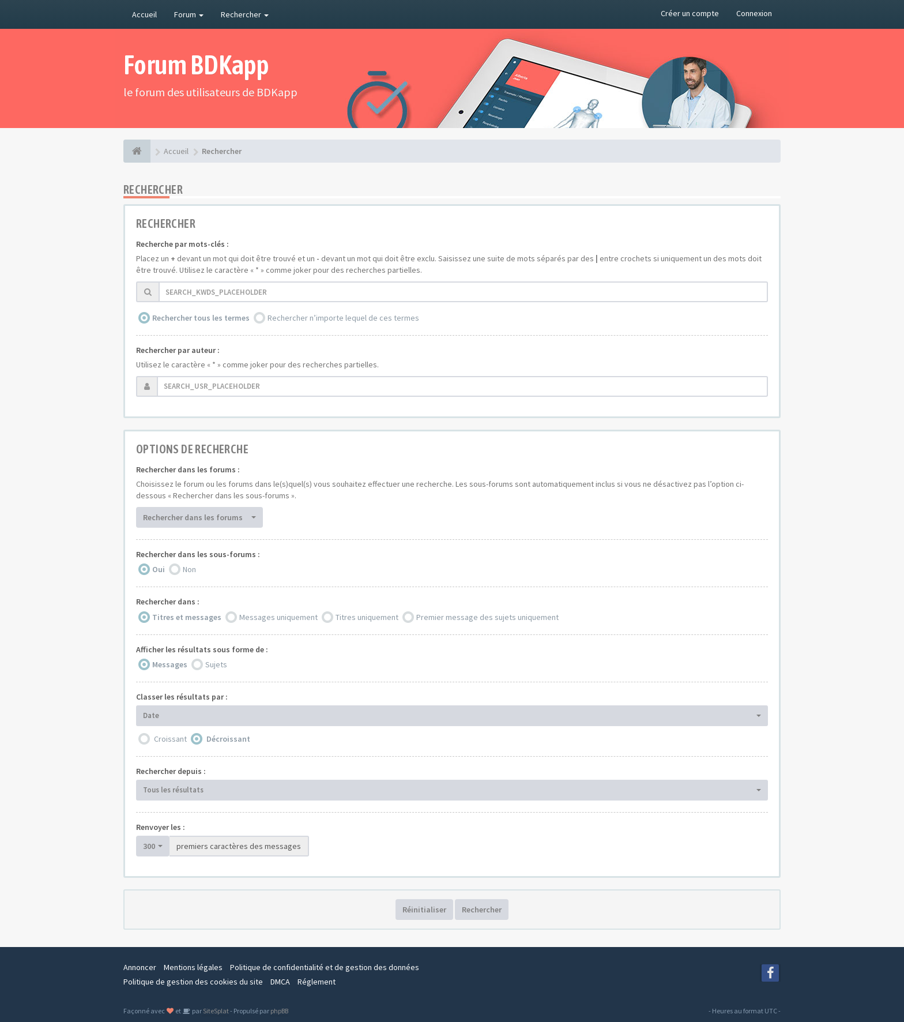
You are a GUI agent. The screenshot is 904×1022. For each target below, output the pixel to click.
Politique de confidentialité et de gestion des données (324, 967)
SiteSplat (215, 1010)
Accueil (144, 14)
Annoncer (139, 967)
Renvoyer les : (160, 827)
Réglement (316, 981)
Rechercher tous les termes (201, 318)
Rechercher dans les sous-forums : (198, 554)
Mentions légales (193, 967)
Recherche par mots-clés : (182, 244)
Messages (169, 664)
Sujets (216, 664)
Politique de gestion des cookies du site (193, 981)
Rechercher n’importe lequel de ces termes (343, 318)
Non (189, 569)
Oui (158, 569)
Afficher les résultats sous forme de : (202, 649)
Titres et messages (186, 617)
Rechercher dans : (167, 601)
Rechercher (245, 14)
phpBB (279, 1010)
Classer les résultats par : (182, 697)
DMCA (280, 981)
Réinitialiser (424, 909)
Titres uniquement (367, 617)
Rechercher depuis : (171, 771)
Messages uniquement (278, 617)
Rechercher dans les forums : (188, 469)
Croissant (170, 739)
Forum (189, 14)
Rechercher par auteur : (178, 350)
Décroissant (228, 739)
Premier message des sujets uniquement (487, 617)
